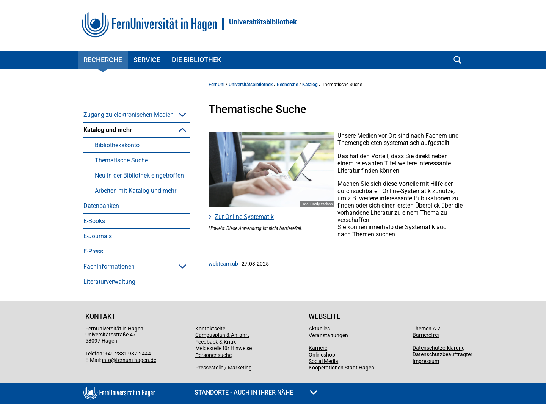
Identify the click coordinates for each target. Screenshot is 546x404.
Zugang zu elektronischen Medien (128, 114)
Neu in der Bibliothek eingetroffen (139, 175)
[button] (182, 114)
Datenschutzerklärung (439, 348)
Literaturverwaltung (109, 281)
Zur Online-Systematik (244, 216)
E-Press (93, 251)
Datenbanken (101, 205)
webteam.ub (223, 264)
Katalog (310, 84)
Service (146, 60)
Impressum (426, 361)
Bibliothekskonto (117, 145)
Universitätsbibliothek (263, 22)
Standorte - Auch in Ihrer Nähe (256, 392)
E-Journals (97, 236)
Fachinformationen (109, 266)
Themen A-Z (427, 328)
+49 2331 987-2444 (128, 354)
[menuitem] (136, 114)
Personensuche (213, 355)
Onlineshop (322, 355)
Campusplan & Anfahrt (222, 335)
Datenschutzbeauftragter (442, 354)
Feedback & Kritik (215, 342)
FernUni (216, 84)
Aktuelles (319, 328)
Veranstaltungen (328, 335)
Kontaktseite (210, 328)
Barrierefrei (426, 335)
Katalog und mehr (107, 130)
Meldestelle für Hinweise (223, 348)
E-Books (94, 221)
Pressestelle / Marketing (223, 368)
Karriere (318, 348)
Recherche (102, 60)
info (106, 360)
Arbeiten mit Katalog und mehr (135, 190)
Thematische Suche (121, 160)
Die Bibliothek (196, 60)
